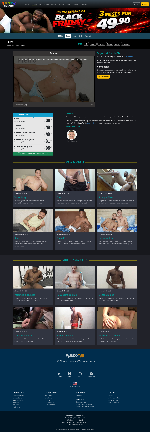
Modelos (54, 4)
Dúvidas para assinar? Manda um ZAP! (33, 153)
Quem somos (81, 402)
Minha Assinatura (114, 398)
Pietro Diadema (72, 141)
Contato (75, 4)
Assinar (145, 4)
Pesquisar (83, 4)
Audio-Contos (49, 402)
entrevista (125, 44)
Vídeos (34, 4)
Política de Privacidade (84, 404)
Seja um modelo (113, 402)
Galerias (61, 4)
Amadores (48, 398)
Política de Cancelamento (85, 407)
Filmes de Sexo (18, 396)
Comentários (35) (21, 105)
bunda (109, 44)
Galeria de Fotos (50, 405)
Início (21, 4)
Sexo (74, 36)
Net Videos (48, 396)
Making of (16, 407)
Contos (68, 4)
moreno (101, 44)
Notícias (27, 4)
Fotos (40, 4)
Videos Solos (17, 398)
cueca (117, 44)
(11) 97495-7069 (74, 422)
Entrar (136, 4)
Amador (46, 4)
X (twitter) (58, 375)
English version (75, 386)
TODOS (60, 36)
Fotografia (16, 402)
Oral (80, 36)
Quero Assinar (113, 400)
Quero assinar (103, 77)
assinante (129, 57)
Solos (68, 36)
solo (86, 44)
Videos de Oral (18, 400)
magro (93, 44)
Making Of (88, 36)
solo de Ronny (92, 123)
